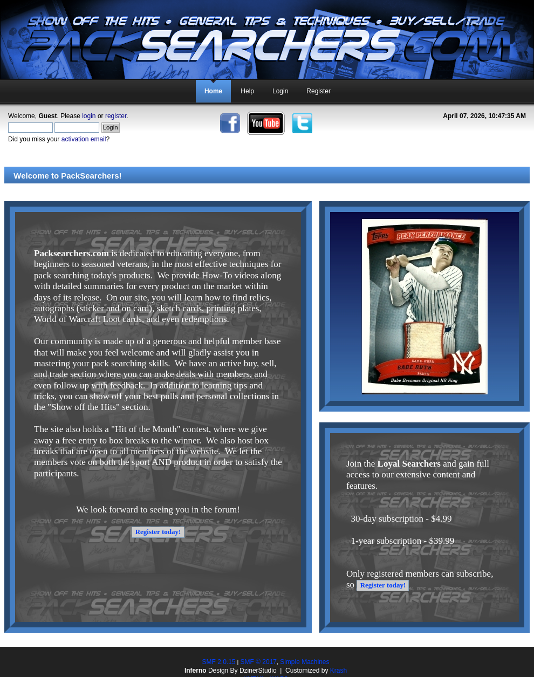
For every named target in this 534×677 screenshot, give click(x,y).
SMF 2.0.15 (218, 662)
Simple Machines (304, 662)
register (115, 116)
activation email (83, 139)
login (88, 116)
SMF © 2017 (258, 662)
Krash (338, 670)
